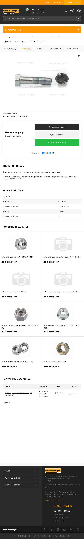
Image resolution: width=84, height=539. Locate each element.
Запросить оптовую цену (57, 143)
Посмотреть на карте (52, 500)
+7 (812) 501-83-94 (36, 10)
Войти (48, 2)
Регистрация (56, 2)
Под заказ (34, 153)
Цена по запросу (14, 132)
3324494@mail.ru (66, 511)
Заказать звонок (73, 2)
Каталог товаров (42, 29)
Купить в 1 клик (56, 135)
